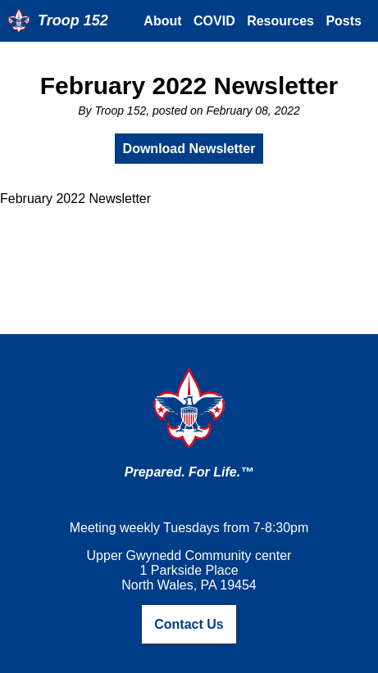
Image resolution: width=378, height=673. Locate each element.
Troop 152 (73, 20)
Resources (280, 21)
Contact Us (188, 624)
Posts (344, 21)
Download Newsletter (189, 149)
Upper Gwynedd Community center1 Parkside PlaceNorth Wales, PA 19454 (189, 570)
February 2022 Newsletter (189, 85)
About (162, 21)
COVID (214, 21)
